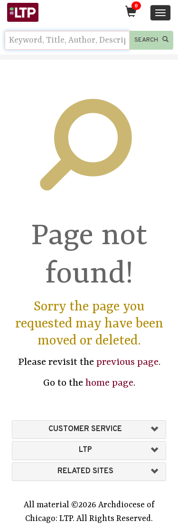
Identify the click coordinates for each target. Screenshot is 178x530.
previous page (127, 362)
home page (109, 383)
